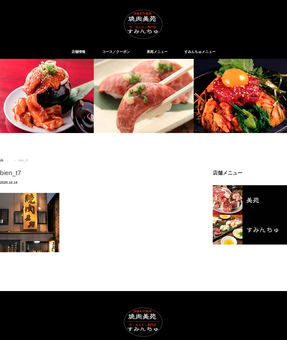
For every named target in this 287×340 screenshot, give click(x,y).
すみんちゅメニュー (199, 52)
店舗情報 (78, 52)
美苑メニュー (157, 52)
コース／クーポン (116, 52)
